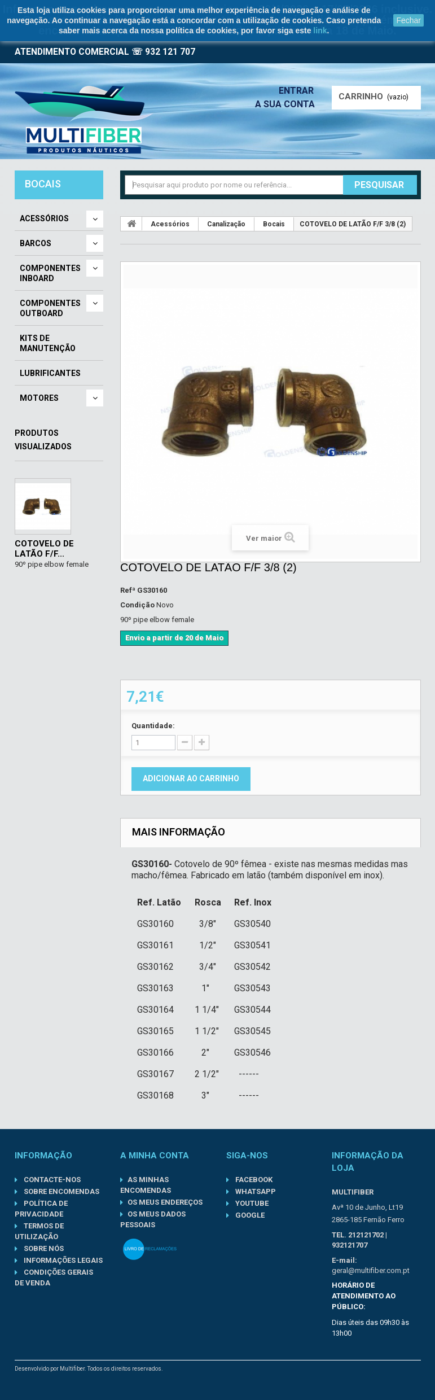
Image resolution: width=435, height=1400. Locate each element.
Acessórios (44, 218)
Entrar (299, 90)
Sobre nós (43, 1248)
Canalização (226, 224)
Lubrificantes (50, 373)
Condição (137, 605)
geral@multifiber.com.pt (371, 1270)
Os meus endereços (165, 1202)
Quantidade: (153, 725)
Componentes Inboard (50, 273)
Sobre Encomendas (60, 1191)
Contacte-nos (51, 1179)
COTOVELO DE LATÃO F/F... (44, 549)
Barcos (35, 243)
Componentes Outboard (50, 308)
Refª (127, 590)
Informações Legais (62, 1260)
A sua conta (287, 104)
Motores (39, 398)
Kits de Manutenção (48, 343)
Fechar (408, 20)
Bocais (274, 224)
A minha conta (154, 1155)
